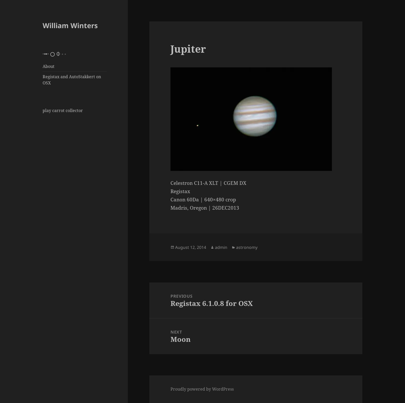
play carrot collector (63, 110)
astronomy (247, 247)
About (48, 66)
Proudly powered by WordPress (202, 389)
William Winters (70, 25)
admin (221, 247)
